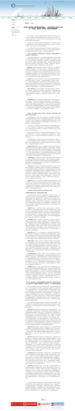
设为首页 (55, 1)
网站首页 (27, 20)
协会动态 (13, 22)
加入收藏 (59, 1)
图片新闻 (13, 24)
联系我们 (63, 1)
